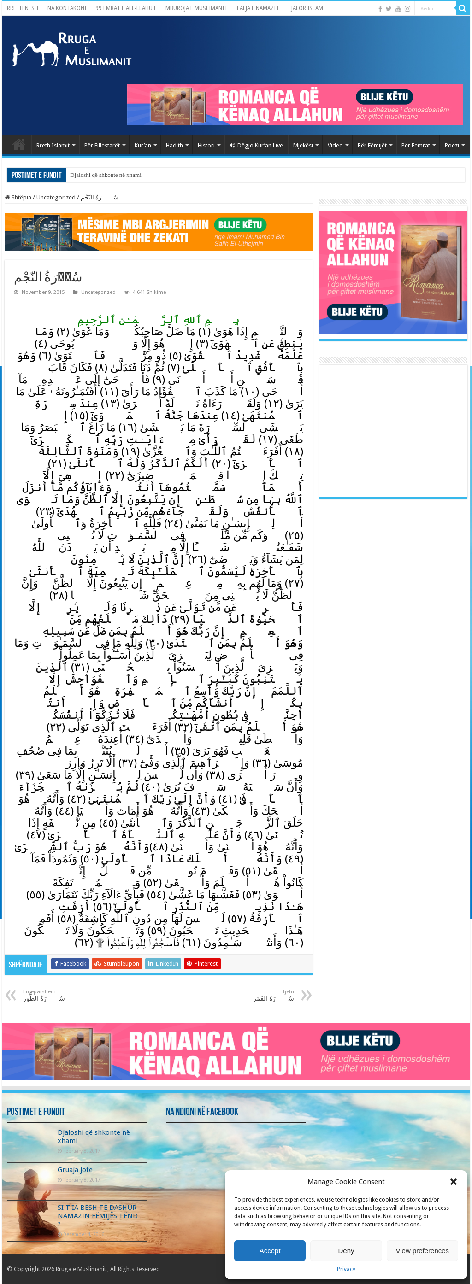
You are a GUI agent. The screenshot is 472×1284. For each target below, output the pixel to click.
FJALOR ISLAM (306, 8)
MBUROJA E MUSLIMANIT (196, 8)
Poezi (452, 145)
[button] (453, 1181)
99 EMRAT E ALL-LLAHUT (125, 8)
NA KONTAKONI (66, 8)
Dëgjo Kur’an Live (256, 145)
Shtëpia (18, 197)
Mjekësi (303, 145)
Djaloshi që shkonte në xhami (106, 174)
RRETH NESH (22, 8)
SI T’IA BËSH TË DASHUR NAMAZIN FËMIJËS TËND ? (98, 1215)
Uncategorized (56, 197)
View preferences (422, 1251)
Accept (270, 1251)
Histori (206, 145)
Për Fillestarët (102, 145)
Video (335, 145)
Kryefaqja (19, 144)
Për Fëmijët (372, 145)
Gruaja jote (75, 1170)
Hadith (174, 145)
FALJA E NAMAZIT (258, 8)
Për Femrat (415, 145)
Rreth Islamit (53, 145)
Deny (346, 1251)
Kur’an (143, 145)
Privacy (346, 1269)
